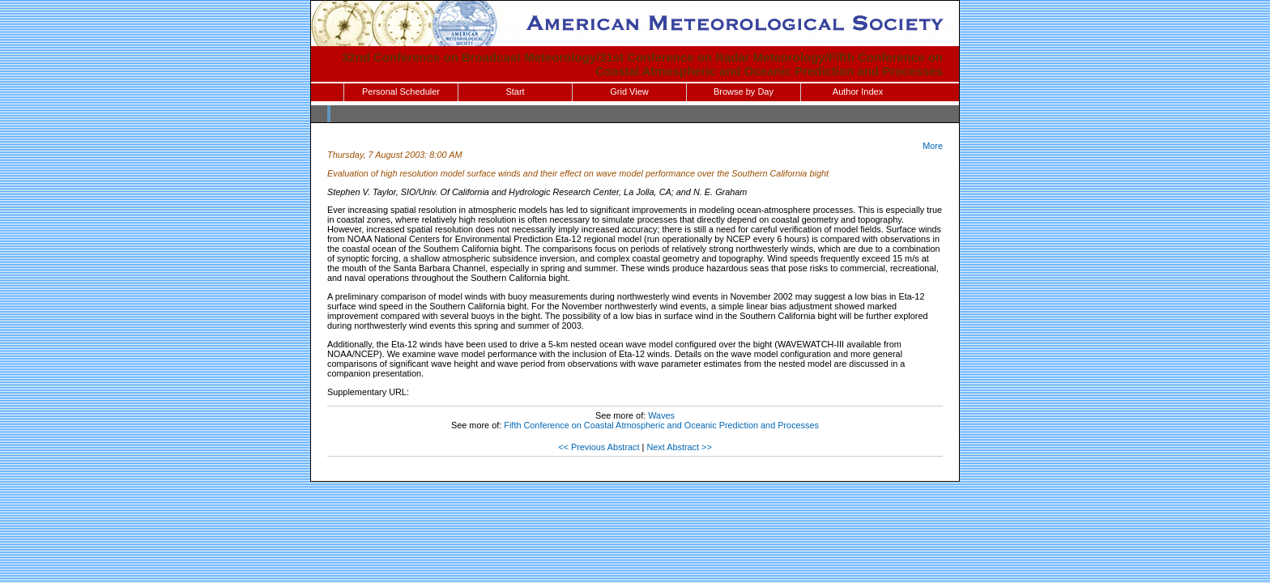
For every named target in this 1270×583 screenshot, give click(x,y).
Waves (661, 415)
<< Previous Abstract (598, 447)
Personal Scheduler (401, 91)
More (933, 146)
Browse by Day (744, 91)
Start (514, 91)
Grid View (629, 91)
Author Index (858, 91)
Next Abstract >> (678, 447)
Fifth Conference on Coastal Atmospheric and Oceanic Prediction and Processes (661, 425)
